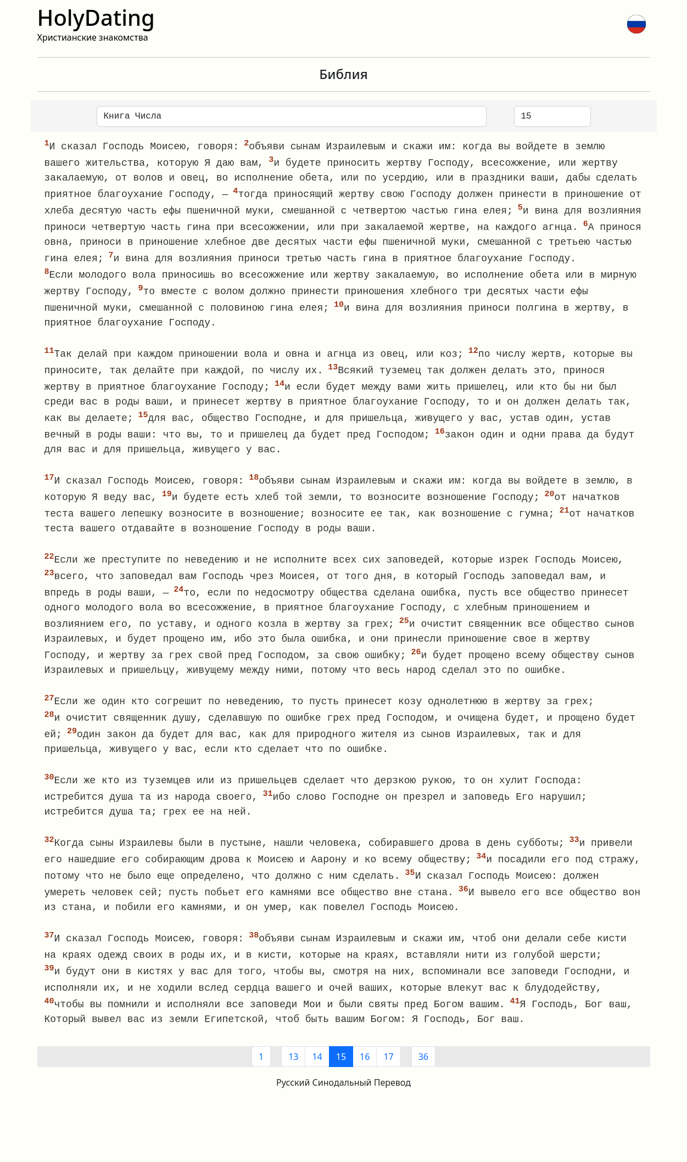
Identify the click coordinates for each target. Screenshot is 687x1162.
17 (388, 1076)
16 (365, 1076)
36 (423, 1076)
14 (317, 1076)
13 (293, 1076)
